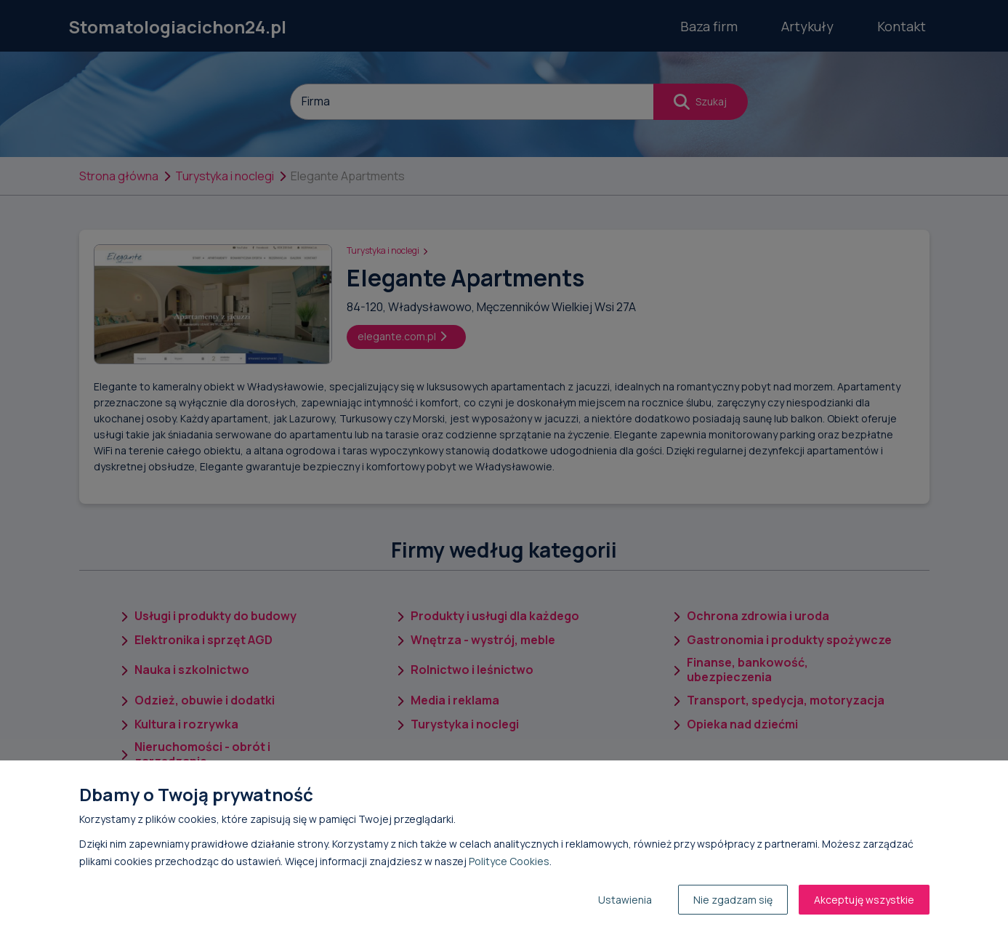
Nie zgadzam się (733, 900)
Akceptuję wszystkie (864, 900)
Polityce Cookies (509, 861)
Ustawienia (625, 900)
